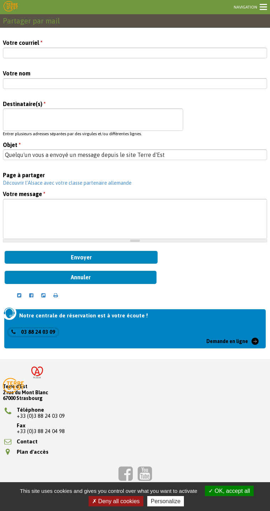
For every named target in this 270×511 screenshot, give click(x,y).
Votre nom (16, 73)
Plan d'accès (27, 451)
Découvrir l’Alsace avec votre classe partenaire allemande (67, 183)
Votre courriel (22, 43)
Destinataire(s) (24, 104)
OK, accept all (229, 491)
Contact (21, 441)
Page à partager (24, 175)
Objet (12, 145)
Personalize (166, 501)
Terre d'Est (11, 6)
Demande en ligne (227, 341)
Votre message (24, 194)
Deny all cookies (116, 501)
